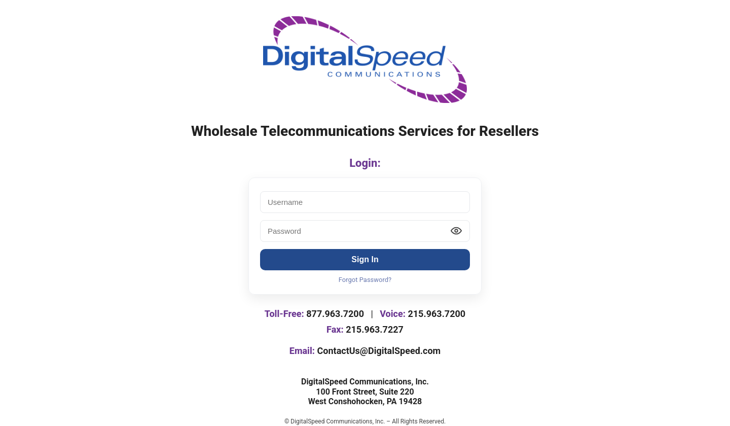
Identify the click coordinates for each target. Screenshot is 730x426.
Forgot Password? (365, 279)
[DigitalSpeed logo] (365, 59)
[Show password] (456, 230)
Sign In (364, 259)
